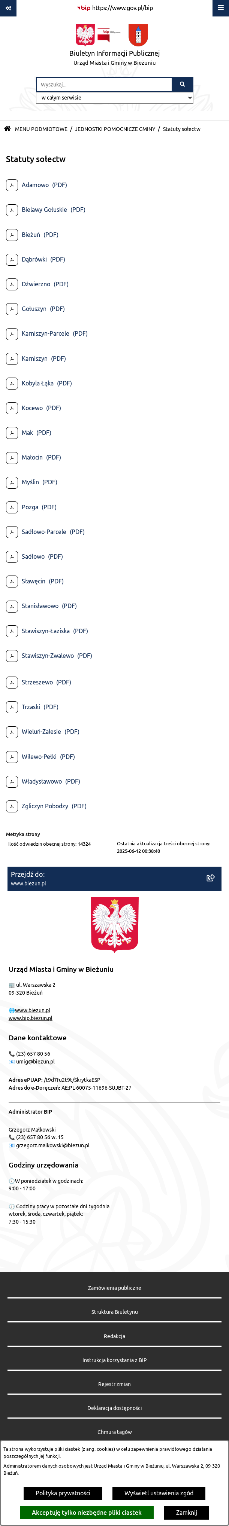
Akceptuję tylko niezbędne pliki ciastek (87, 1512)
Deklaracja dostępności (114, 1408)
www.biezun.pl (32, 1010)
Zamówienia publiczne (114, 1288)
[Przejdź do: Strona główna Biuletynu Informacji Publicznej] (7, 129)
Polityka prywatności (63, 1493)
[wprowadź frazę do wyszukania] (104, 84)
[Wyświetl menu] (221, 8)
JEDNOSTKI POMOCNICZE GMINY (115, 129)
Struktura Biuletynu (114, 1312)
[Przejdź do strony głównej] (114, 47)
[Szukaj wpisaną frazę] (183, 84)
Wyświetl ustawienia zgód (158, 1493)
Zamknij (186, 1513)
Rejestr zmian (114, 1384)
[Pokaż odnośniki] (8, 8)
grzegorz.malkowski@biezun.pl (53, 1145)
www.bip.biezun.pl (30, 1018)
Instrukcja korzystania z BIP (114, 1360)
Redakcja (114, 1336)
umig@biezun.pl (35, 1062)
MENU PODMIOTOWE (41, 129)
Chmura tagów (114, 1432)
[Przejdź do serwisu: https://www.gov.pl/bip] (114, 8)
